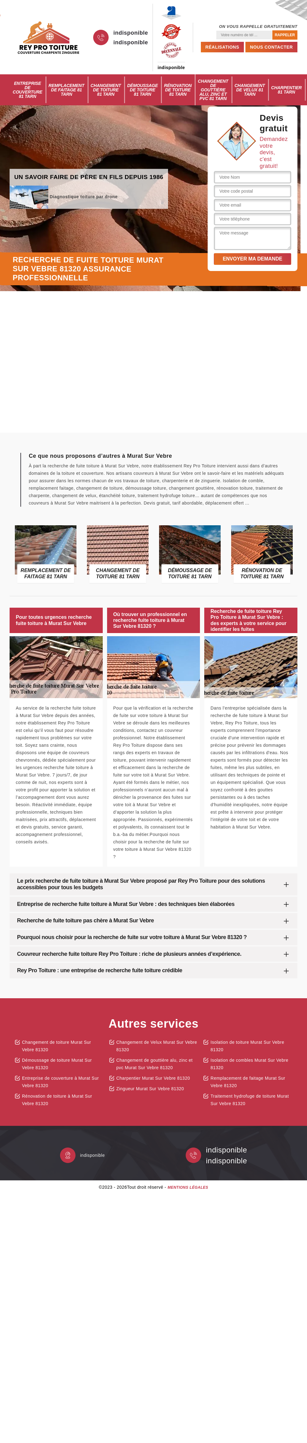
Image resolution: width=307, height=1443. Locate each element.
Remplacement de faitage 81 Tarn (66, 90)
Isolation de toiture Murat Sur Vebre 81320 (247, 1046)
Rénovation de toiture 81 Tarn (178, 90)
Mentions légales (187, 1187)
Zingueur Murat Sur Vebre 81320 (150, 1088)
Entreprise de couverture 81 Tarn (27, 90)
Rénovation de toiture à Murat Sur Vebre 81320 (57, 1100)
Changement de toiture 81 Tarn (106, 90)
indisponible (130, 33)
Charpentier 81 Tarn (286, 89)
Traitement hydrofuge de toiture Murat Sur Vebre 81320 (249, 1100)
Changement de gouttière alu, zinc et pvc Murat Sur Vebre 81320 (154, 1064)
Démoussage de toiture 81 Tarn (142, 90)
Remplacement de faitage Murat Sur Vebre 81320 (247, 1082)
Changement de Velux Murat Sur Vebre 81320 (156, 1046)
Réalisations (222, 47)
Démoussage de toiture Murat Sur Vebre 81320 (57, 1064)
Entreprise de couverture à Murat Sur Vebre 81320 (60, 1082)
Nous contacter (271, 47)
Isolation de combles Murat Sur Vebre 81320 (249, 1064)
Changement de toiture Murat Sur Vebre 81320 (56, 1046)
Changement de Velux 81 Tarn (250, 90)
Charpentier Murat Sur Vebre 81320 (153, 1078)
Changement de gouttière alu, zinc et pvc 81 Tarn (213, 90)
